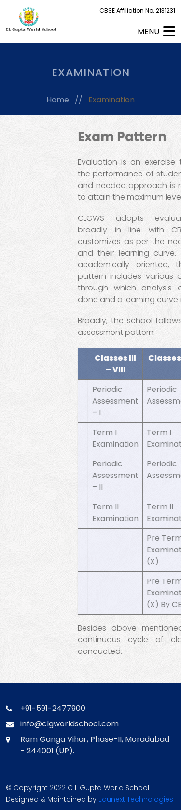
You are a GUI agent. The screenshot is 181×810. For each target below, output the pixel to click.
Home (57, 101)
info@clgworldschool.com (69, 723)
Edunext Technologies (135, 799)
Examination (111, 101)
